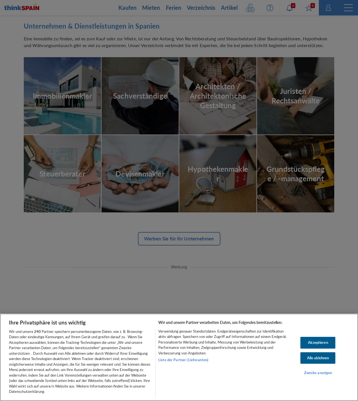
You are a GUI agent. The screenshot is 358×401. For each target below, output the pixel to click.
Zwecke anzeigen (318, 372)
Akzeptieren (318, 342)
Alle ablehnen (318, 358)
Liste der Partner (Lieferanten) (183, 360)
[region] (179, 357)
